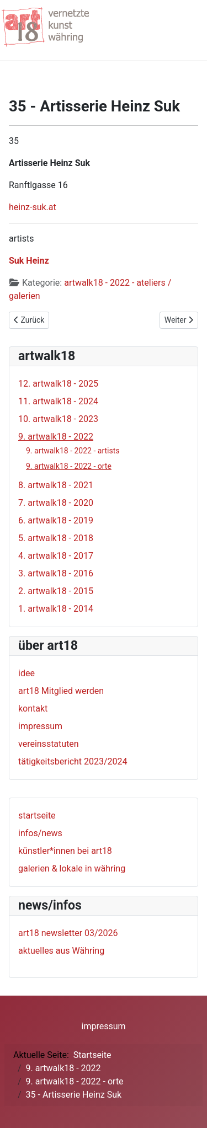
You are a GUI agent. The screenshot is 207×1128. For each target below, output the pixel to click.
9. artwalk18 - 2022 (55, 436)
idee (26, 673)
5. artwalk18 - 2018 (55, 538)
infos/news (40, 833)
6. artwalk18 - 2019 (55, 520)
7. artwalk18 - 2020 (55, 503)
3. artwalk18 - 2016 (55, 573)
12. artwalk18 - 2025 (58, 383)
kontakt (32, 708)
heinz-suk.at (32, 207)
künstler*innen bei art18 (65, 851)
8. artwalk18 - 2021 (55, 485)
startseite (37, 815)
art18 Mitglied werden (61, 691)
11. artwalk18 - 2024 (58, 401)
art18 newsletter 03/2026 (68, 933)
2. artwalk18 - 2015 (55, 591)
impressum (40, 726)
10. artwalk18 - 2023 (58, 419)
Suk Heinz (29, 260)
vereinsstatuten (48, 744)
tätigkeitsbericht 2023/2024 (73, 761)
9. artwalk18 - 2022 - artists (73, 450)
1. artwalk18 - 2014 (55, 608)
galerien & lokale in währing (71, 868)
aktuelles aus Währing (61, 950)
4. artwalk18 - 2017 (55, 555)
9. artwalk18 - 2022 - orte (69, 466)
